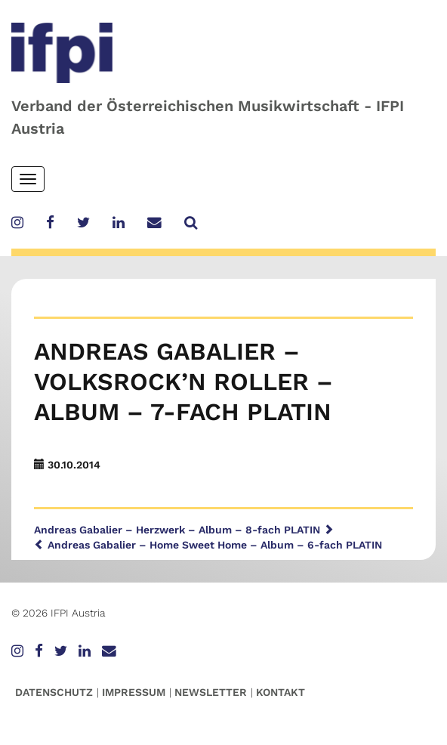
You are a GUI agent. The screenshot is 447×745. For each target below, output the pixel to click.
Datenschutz (54, 692)
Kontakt (280, 692)
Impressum (133, 692)
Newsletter (210, 692)
